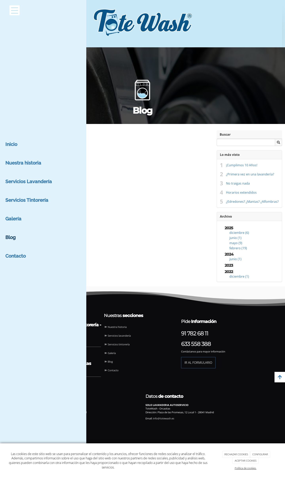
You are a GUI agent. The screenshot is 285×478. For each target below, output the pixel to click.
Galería (110, 353)
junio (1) (9, 144)
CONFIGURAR (260, 454)
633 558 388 (196, 344)
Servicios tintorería (117, 344)
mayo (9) (9, 149)
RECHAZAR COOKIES (236, 454)
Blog (108, 361)
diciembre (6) (13, 139)
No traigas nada (238, 183)
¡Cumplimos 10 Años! (241, 165)
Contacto (111, 370)
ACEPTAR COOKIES (245, 460)
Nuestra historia (115, 327)
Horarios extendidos (241, 192)
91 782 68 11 (194, 333)
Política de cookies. (245, 468)
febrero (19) (12, 154)
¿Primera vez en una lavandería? (250, 174)
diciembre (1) (13, 182)
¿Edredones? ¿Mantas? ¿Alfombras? (252, 201)
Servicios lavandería (117, 335)
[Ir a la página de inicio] (130, 9)
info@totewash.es (47, 418)
